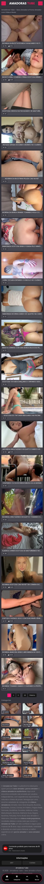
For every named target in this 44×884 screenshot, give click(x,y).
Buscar (37, 877)
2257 (11, 863)
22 (25, 695)
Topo (26, 877)
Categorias (17, 877)
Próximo (32, 695)
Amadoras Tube (22, 868)
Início (7, 877)
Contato (32, 863)
